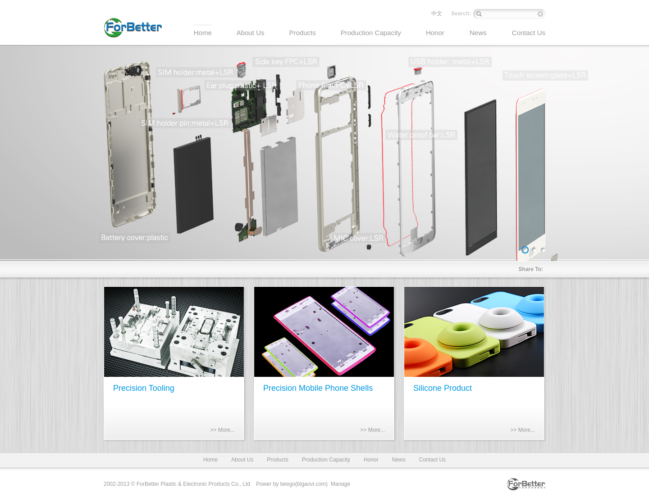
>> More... (222, 430)
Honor (371, 460)
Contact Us (432, 460)
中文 (436, 13)
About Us (242, 460)
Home (210, 460)
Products (277, 460)
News (399, 460)
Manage (340, 484)
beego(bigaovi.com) (304, 484)
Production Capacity (326, 460)
